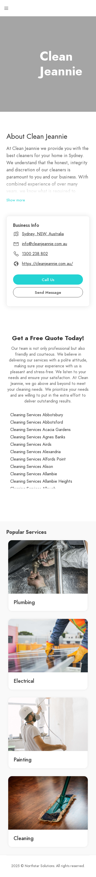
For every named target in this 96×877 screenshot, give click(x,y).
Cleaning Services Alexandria (35, 452)
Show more (15, 200)
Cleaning (24, 838)
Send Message (48, 292)
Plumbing (24, 602)
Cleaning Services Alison (31, 466)
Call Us (48, 279)
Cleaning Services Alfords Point (38, 459)
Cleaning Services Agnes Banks (37, 437)
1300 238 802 (35, 254)
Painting (22, 759)
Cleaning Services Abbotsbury (36, 415)
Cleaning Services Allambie (33, 474)
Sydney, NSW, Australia (43, 234)
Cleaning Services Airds (30, 444)
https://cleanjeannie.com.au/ (47, 264)
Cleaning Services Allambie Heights (41, 481)
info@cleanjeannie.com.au (44, 244)
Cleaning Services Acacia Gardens (40, 430)
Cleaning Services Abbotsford (36, 422)
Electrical (24, 681)
